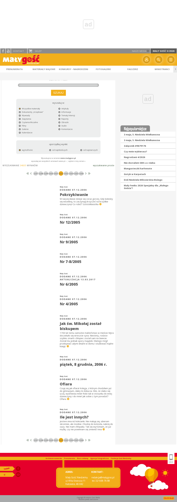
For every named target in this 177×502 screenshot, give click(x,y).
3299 (46, 173)
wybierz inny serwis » (77, 161)
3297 (35, 173)
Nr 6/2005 (69, 284)
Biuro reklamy (82, 458)
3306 (81, 173)
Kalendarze (25, 132)
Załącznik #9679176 (135, 145)
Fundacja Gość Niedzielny (121, 458)
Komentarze (65, 129)
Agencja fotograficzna (99, 458)
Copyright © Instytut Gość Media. (88, 497)
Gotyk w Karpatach (135, 174)
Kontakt (18, 50)
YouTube (8, 50)
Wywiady (24, 115)
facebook (2, 50)
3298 (41, 173)
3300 (51, 173)
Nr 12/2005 (70, 222)
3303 (66, 173)
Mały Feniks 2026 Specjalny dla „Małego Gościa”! (146, 186)
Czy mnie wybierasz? (135, 151)
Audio (62, 125)
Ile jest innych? (74, 416)
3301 (56, 173)
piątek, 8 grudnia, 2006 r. (83, 364)
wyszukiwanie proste (103, 165)
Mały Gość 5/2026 (163, 50)
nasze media (139, 50)
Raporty (63, 118)
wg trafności (26, 150)
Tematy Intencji (66, 115)
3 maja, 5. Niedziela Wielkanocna (142, 134)
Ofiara (66, 383)
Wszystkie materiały (29, 108)
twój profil (146, 59)
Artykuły (63, 108)
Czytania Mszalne (28, 122)
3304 (71, 173)
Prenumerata (69, 458)
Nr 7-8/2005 (70, 261)
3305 (76, 173)
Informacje (64, 112)
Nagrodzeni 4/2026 (134, 157)
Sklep (38, 50)
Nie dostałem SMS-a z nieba (139, 162)
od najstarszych (85, 150)
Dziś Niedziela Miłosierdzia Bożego (143, 179)
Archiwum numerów (54, 458)
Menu (170, 59)
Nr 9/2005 (69, 241)
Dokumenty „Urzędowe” (31, 112)
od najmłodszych (56, 150)
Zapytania (25, 118)
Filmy (22, 125)
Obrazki (63, 122)
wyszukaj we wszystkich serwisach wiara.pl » (48, 161)
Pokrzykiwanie (74, 194)
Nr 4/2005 (69, 303)
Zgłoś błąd (169, 498)
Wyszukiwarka (158, 59)
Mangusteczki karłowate (138, 168)
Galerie (24, 129)
